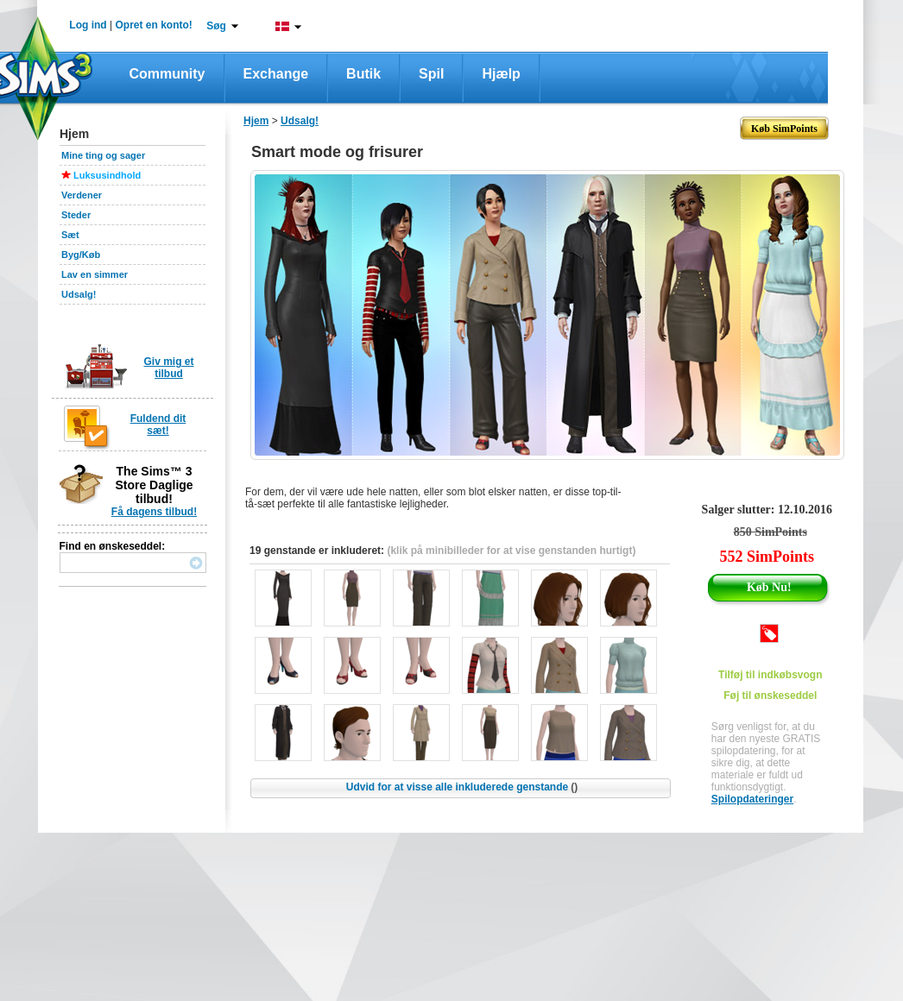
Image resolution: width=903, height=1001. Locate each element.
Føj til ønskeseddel (770, 695)
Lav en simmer (94, 274)
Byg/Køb (80, 254)
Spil (431, 73)
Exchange (276, 73)
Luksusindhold (107, 175)
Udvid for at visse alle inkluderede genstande (462, 787)
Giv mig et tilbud (168, 368)
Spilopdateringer (752, 799)
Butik (363, 73)
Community (167, 73)
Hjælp (501, 73)
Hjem (255, 121)
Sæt (70, 235)
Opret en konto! (153, 25)
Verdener (81, 195)
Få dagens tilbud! (154, 512)
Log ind (87, 25)
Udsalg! (78, 294)
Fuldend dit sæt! (158, 424)
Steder (76, 215)
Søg (216, 26)
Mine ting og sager (103, 155)
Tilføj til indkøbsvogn (770, 675)
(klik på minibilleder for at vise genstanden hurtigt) (511, 551)
